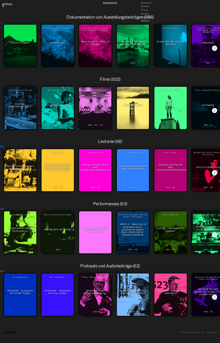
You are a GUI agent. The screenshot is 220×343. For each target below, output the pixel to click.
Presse (144, 10)
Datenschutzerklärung (192, 333)
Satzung (145, 14)
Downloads (146, 17)
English (145, 21)
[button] (214, 48)
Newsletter (147, 3)
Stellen (145, 6)
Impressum (212, 333)
